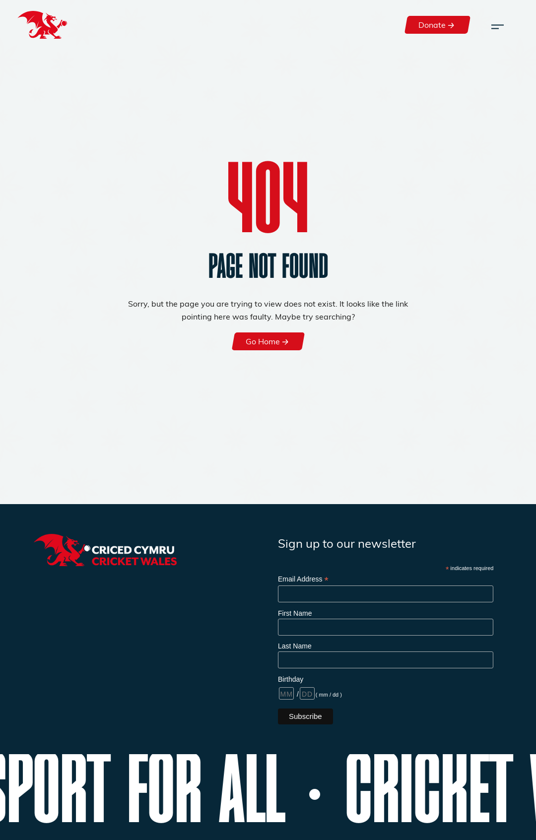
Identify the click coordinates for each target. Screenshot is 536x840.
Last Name (295, 646)
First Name (295, 613)
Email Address (303, 579)
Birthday (290, 679)
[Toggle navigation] (497, 24)
